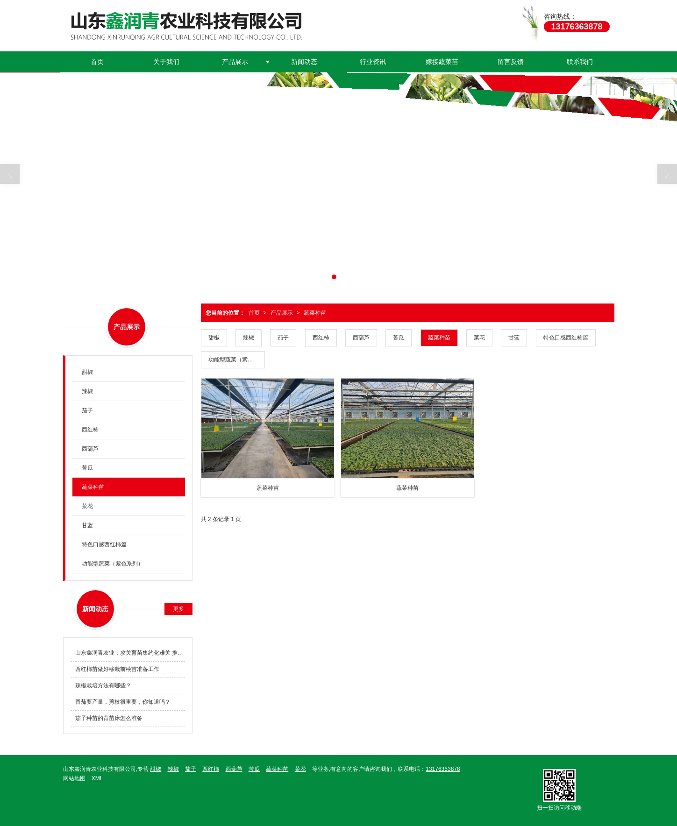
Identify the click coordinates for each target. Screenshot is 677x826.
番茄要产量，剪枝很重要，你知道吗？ (123, 702)
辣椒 (248, 337)
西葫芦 (361, 337)
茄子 (283, 337)
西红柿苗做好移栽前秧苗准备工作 (117, 669)
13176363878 (443, 769)
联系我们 (580, 61)
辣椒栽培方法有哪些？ (103, 685)
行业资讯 (373, 61)
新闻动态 (304, 61)
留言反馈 (511, 61)
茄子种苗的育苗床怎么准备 (109, 718)
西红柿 (321, 337)
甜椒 (214, 337)
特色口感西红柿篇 (565, 337)
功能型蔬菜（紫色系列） (236, 359)
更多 (178, 609)
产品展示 (235, 61)
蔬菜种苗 (315, 313)
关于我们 (166, 61)
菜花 (479, 337)
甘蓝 (514, 337)
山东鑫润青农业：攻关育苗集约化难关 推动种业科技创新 (130, 653)
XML (97, 778)
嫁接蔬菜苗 (442, 61)
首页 (97, 61)
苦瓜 (398, 337)
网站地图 (74, 778)
